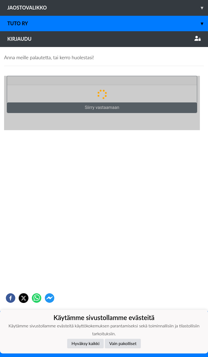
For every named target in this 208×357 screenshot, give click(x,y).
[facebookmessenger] (49, 298)
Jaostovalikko (107, 7)
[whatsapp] (36, 298)
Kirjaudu (104, 39)
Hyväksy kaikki (85, 343)
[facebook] (10, 298)
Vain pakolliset (122, 343)
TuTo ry (107, 23)
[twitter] (23, 298)
